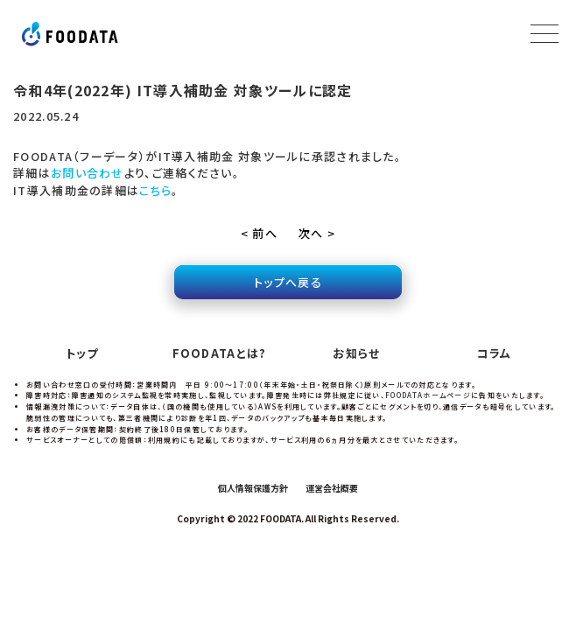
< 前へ (259, 233)
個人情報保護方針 (253, 487)
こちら (155, 190)
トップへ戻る (288, 282)
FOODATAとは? (219, 353)
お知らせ (356, 353)
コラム (494, 353)
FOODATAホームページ (428, 395)
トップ (82, 353)
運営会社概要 (332, 487)
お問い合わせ (87, 172)
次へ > (317, 233)
